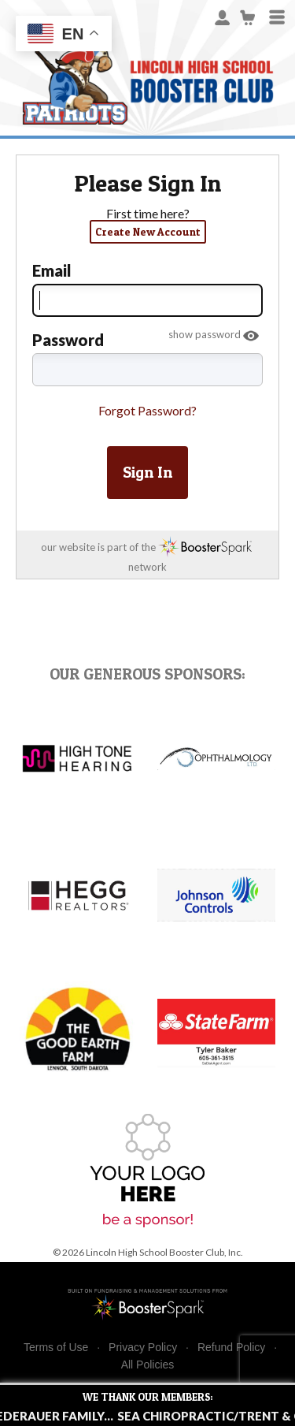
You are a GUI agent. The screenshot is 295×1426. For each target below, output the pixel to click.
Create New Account (148, 231)
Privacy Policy (143, 1347)
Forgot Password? (147, 410)
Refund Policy (231, 1347)
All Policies (148, 1364)
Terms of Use (56, 1347)
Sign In (147, 472)
